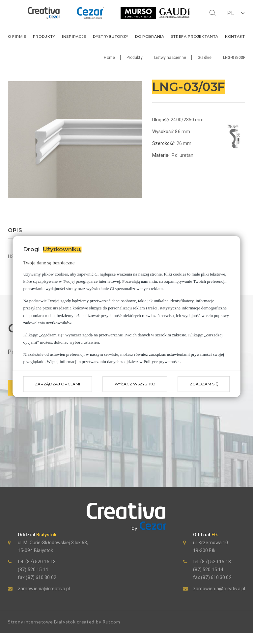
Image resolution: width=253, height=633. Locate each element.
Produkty (44, 36)
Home (109, 57)
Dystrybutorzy (110, 36)
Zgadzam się (204, 383)
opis (15, 230)
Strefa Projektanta (195, 36)
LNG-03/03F (234, 57)
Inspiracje (74, 36)
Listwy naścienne (170, 57)
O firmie (17, 36)
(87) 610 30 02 (40, 577)
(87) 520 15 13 (40, 561)
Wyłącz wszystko (135, 383)
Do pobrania (149, 36)
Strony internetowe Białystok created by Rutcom (64, 621)
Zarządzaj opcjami (57, 383)
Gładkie (204, 57)
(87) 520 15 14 (33, 569)
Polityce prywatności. (162, 361)
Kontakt (235, 36)
